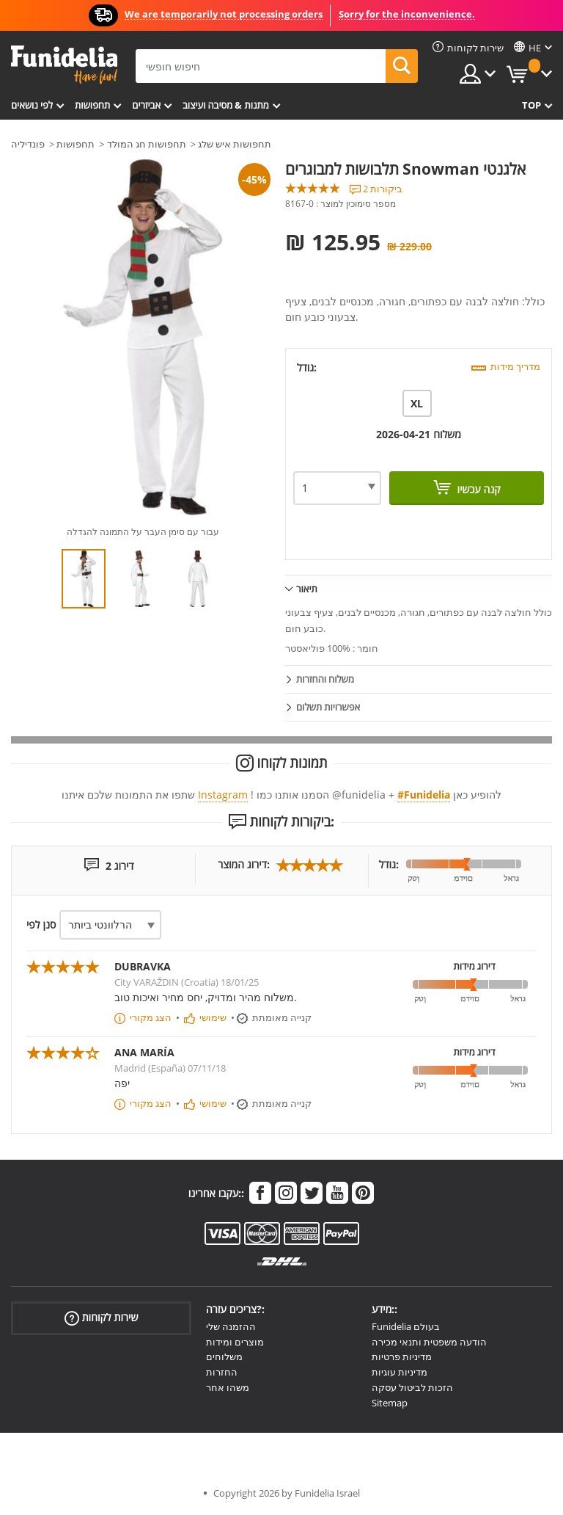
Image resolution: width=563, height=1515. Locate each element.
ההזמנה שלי (231, 1326)
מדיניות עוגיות (399, 1371)
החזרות (222, 1371)
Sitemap (390, 1402)
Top (531, 105)
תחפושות (92, 105)
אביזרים (146, 105)
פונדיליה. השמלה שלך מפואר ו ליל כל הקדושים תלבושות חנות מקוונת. (64, 65)
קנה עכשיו (478, 489)
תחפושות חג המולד (146, 143)
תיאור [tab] (306, 588)
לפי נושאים (32, 105)
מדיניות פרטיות (402, 1356)
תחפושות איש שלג (234, 143)
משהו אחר (227, 1387)
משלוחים (224, 1356)
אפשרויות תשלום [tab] (328, 706)
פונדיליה (28, 143)
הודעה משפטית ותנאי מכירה (429, 1341)
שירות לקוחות (102, 1318)
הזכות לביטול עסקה (412, 1387)
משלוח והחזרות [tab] (325, 679)
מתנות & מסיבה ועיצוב (226, 105)
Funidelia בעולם (406, 1326)
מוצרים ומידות (235, 1341)
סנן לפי (41, 924)
